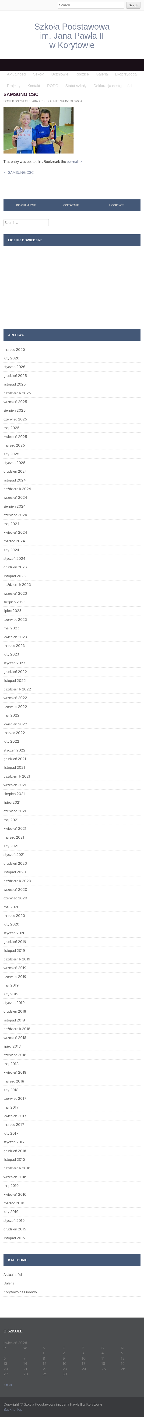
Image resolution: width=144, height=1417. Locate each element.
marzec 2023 (14, 645)
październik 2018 (17, 1028)
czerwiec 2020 (15, 898)
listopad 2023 (15, 576)
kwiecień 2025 (15, 436)
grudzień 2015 (15, 1229)
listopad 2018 (14, 1020)
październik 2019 (17, 959)
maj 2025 (11, 427)
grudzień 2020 (15, 863)
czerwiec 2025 (15, 419)
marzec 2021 (14, 837)
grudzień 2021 (15, 758)
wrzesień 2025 (15, 401)
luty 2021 (11, 845)
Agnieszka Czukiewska (66, 101)
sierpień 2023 (14, 602)
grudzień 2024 (15, 471)
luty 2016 (11, 1211)
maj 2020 (11, 907)
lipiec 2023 (12, 610)
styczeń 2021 (14, 854)
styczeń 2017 (14, 1142)
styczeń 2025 (14, 462)
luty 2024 (11, 549)
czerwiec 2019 (15, 976)
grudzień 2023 (15, 567)
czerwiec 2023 (15, 619)
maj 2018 (11, 1063)
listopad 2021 (14, 767)
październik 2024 (17, 488)
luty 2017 (11, 1133)
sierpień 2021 (14, 793)
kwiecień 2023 (15, 637)
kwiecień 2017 (15, 1115)
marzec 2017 (14, 1124)
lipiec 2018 (12, 1046)
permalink (74, 161)
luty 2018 (11, 1089)
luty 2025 (11, 453)
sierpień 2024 (15, 506)
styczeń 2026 (14, 366)
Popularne (26, 205)
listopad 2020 (15, 872)
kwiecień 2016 (15, 1194)
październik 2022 (17, 689)
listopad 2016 (14, 1159)
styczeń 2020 (14, 933)
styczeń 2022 (14, 750)
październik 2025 (17, 393)
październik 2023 (17, 584)
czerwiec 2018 (15, 1054)
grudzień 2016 (15, 1150)
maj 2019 (11, 985)
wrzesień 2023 (15, 593)
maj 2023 (11, 628)
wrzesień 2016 (15, 1177)
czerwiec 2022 (15, 706)
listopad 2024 (15, 480)
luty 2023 (11, 654)
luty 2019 (11, 994)
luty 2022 (11, 741)
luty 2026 (11, 358)
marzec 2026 (14, 349)
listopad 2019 (14, 950)
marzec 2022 (14, 732)
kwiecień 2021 (15, 828)
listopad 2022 (15, 680)
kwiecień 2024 (15, 532)
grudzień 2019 (15, 941)
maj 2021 (11, 819)
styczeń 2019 (14, 1002)
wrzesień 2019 (15, 967)
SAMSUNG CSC (19, 172)
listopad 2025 (15, 384)
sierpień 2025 (14, 410)
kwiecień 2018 (15, 1072)
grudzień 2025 (15, 375)
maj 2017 (11, 1107)
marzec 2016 (14, 1203)
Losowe (116, 205)
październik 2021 (17, 776)
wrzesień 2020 (15, 889)
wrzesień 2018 (15, 1037)
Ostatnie (71, 205)
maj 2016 (11, 1185)
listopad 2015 (14, 1238)
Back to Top (13, 1409)
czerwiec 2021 (15, 811)
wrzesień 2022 (15, 697)
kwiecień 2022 (15, 724)
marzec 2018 (14, 1081)
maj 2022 (11, 715)
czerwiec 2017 (15, 1098)
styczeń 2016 (14, 1220)
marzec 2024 (14, 541)
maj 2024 (11, 523)
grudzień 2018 (15, 1011)
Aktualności (13, 1274)
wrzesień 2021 (15, 784)
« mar (8, 1384)
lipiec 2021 (12, 802)
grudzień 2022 (15, 671)
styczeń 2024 (14, 558)
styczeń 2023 (14, 663)
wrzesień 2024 (15, 497)
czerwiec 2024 (15, 514)
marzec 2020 (14, 915)
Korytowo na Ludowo (20, 1292)
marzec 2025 (14, 445)
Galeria (9, 1283)
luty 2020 (11, 924)
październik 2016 (17, 1168)
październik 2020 (17, 880)
